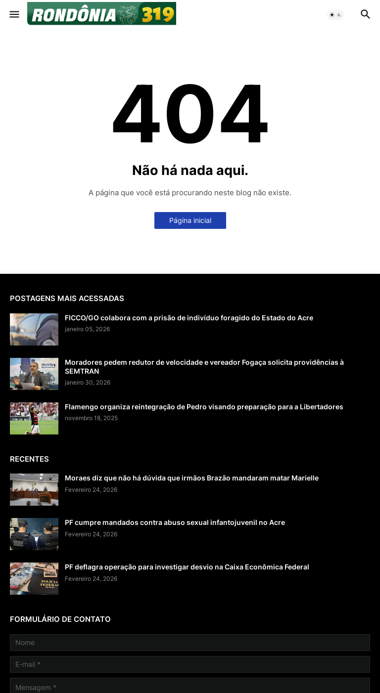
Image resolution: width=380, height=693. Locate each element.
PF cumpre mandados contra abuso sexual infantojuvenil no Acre (175, 522)
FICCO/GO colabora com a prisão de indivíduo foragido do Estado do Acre (189, 317)
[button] (13, 14)
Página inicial (190, 220)
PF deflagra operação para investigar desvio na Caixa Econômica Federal (187, 567)
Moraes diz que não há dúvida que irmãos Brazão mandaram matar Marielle (192, 478)
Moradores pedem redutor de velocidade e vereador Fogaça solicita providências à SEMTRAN (204, 366)
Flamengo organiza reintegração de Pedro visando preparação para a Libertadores (204, 406)
